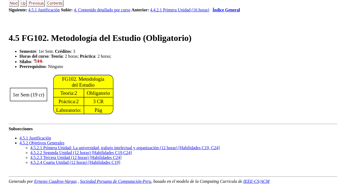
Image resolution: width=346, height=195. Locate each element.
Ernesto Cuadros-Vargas (55, 181)
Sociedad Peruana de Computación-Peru (115, 181)
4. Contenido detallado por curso (102, 10)
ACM (265, 181)
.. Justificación (35, 138)
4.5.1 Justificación (44, 10)
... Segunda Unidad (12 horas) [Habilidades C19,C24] (81, 152)
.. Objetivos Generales (41, 143)
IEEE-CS (251, 181)
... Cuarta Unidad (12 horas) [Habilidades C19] (75, 162)
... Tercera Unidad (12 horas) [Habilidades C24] (76, 157)
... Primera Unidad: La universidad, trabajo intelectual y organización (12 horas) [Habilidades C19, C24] (125, 147)
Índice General (226, 10)
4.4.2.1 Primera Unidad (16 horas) (179, 10)
